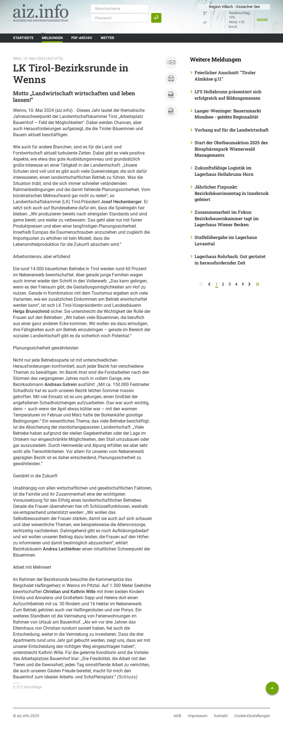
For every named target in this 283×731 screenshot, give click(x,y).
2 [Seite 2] (223, 284)
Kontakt (221, 716)
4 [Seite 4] (236, 284)
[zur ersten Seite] (202, 283)
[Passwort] (119, 18)
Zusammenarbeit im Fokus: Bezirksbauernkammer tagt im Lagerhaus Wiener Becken (227, 218)
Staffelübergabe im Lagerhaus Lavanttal (226, 240)
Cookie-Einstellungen (252, 716)
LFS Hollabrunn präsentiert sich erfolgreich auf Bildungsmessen (228, 95)
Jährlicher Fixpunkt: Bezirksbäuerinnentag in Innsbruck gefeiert (232, 193)
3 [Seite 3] (230, 284)
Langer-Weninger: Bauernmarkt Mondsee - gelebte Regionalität (228, 114)
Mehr (262, 19)
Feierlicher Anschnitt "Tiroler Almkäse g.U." (225, 75)
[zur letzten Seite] (258, 283)
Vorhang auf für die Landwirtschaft (232, 130)
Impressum (197, 716)
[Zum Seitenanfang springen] (272, 688)
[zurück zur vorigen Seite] (210, 283)
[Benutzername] (119, 8)
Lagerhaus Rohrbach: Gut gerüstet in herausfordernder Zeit (230, 259)
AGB (177, 716)
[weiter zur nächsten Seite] (250, 283)
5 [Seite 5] (243, 284)
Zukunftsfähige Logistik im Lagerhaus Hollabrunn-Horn (224, 171)
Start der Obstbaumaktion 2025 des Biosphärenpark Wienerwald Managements (231, 149)
